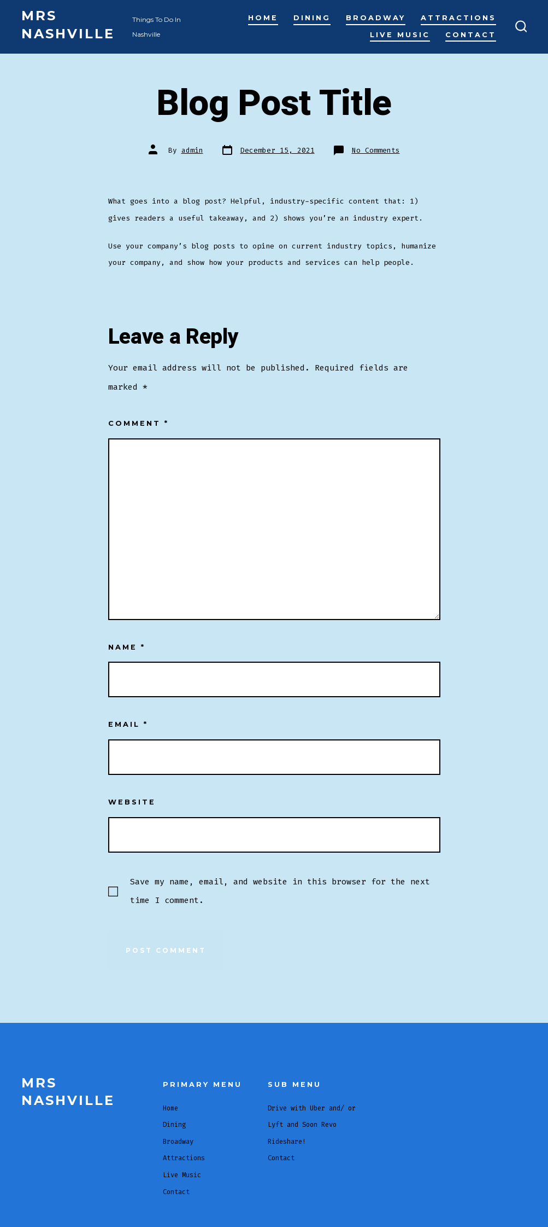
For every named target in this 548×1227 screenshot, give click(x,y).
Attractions (458, 18)
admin (192, 150)
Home (263, 18)
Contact (470, 35)
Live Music (400, 35)
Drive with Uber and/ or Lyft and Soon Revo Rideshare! (312, 1125)
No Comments (376, 150)
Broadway (375, 18)
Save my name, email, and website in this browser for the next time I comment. (280, 891)
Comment (138, 423)
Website (132, 802)
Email (128, 724)
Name (126, 647)
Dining (312, 18)
